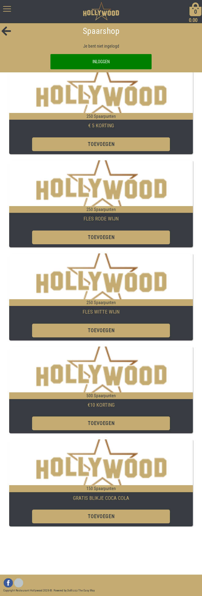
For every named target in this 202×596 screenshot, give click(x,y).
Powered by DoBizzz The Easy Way (74, 590)
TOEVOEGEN (101, 144)
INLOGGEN (101, 61)
